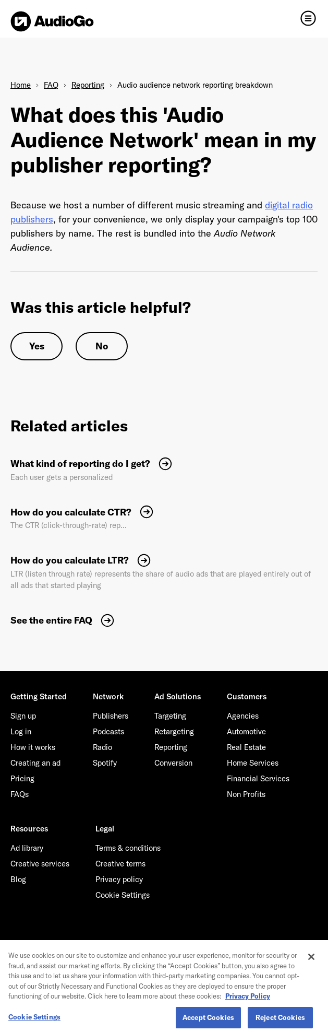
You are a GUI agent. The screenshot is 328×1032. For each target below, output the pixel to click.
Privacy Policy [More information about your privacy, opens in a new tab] (247, 1003)
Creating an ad (35, 763)
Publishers (110, 716)
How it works (32, 747)
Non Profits (246, 794)
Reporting (87, 85)
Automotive (246, 731)
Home (20, 85)
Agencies (243, 716)
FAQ (51, 85)
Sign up (23, 716)
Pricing (22, 778)
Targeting (170, 716)
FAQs (19, 794)
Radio (102, 747)
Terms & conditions (128, 848)
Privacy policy (119, 879)
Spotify (105, 763)
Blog (18, 879)
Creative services (39, 863)
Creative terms (120, 863)
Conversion (173, 763)
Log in (20, 731)
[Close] (311, 964)
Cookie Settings (122, 895)
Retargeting (174, 731)
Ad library (26, 848)
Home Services (252, 763)
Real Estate (246, 747)
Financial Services (258, 778)
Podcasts (108, 731)
